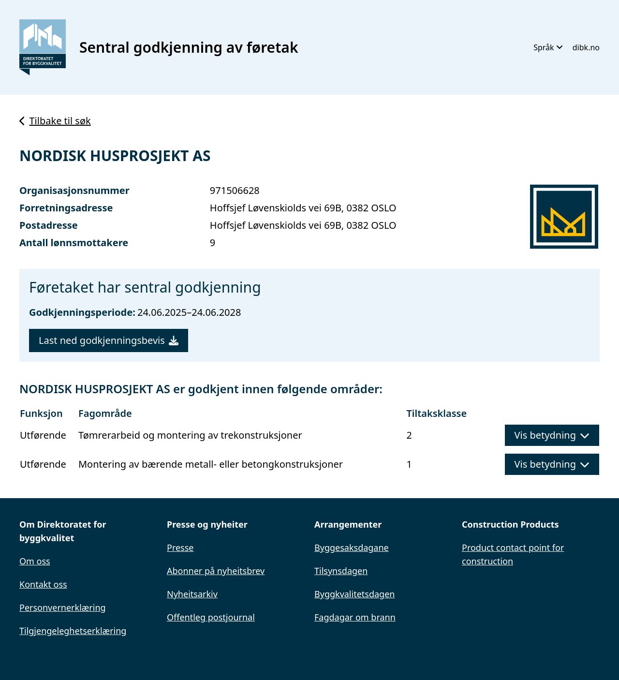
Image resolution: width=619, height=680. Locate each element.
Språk (548, 47)
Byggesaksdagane (351, 547)
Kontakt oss (43, 584)
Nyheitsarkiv (192, 594)
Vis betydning (552, 435)
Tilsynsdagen (341, 571)
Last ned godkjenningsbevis (108, 340)
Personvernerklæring (62, 607)
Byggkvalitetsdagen (354, 594)
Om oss (34, 561)
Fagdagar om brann (355, 617)
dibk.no (586, 47)
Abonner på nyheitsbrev (216, 571)
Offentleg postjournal (211, 617)
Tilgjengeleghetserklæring (72, 630)
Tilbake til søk (55, 120)
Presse (180, 547)
